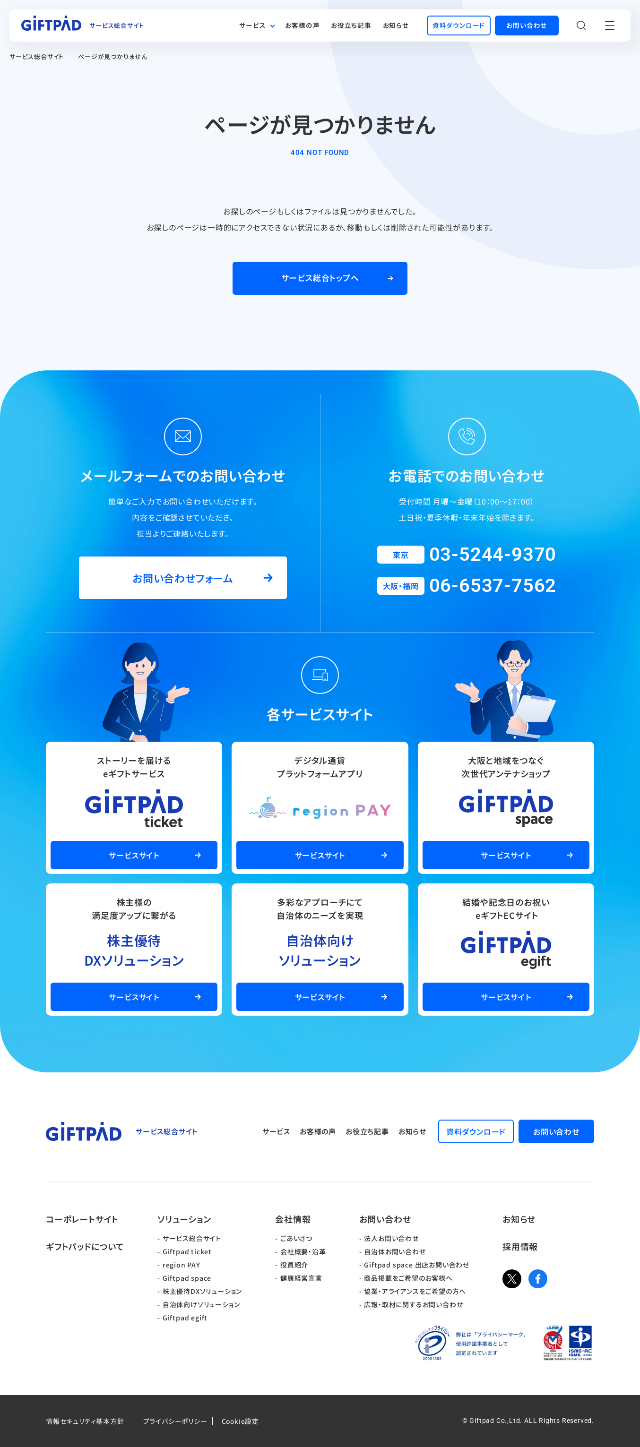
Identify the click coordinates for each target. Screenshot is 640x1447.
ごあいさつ (296, 1238)
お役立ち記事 (351, 25)
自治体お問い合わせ (394, 1251)
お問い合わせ (385, 1219)
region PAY (181, 1264)
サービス (252, 25)
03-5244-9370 (493, 554)
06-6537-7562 (493, 585)
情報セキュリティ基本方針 (85, 1421)
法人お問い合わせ (391, 1238)
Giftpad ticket (187, 1251)
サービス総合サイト (36, 56)
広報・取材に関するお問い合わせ (413, 1304)
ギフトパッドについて (85, 1246)
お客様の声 (302, 25)
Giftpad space (187, 1278)
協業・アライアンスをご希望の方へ (415, 1291)
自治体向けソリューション (201, 1304)
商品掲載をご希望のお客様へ (408, 1278)
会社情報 (293, 1219)
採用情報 (520, 1246)
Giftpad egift (185, 1317)
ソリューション (184, 1219)
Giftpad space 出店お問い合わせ (416, 1264)
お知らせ (396, 25)
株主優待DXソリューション (202, 1291)
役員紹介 (294, 1264)
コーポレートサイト (82, 1219)
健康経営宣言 (301, 1278)
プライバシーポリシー (175, 1421)
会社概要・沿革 (303, 1251)
